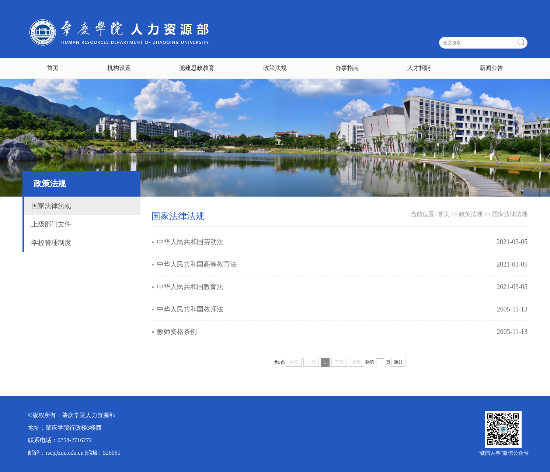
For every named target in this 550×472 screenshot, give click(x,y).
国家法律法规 (51, 205)
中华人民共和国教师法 (190, 309)
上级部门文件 (51, 224)
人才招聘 (419, 68)
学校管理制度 (51, 242)
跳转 (398, 362)
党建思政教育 (197, 68)
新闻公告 (491, 68)
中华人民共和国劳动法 (190, 242)
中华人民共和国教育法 (190, 286)
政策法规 (275, 68)
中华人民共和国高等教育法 (197, 264)
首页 (53, 68)
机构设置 (119, 68)
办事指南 (347, 68)
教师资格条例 (177, 331)
